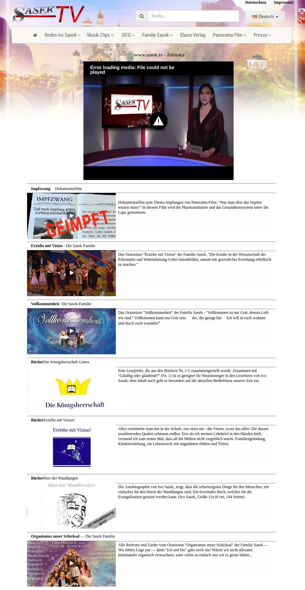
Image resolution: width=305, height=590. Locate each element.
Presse (262, 35)
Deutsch (265, 16)
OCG (128, 35)
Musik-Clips (100, 35)
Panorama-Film (229, 35)
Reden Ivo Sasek (62, 35)
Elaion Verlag (192, 35)
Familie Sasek (157, 35)
